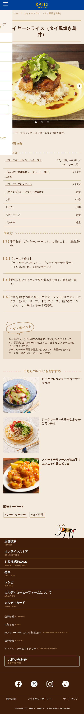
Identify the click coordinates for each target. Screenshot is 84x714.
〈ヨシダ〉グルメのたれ (18, 184)
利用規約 (11, 698)
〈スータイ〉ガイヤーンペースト (23, 160)
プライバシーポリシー (39, 698)
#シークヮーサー (15, 514)
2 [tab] (42, 122)
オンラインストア (42, 554)
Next (79, 86)
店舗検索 (42, 544)
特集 (42, 574)
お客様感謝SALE (42, 564)
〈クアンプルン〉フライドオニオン (24, 191)
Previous (4, 86)
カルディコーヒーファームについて (42, 595)
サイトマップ (70, 698)
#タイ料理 (37, 514)
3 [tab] (48, 122)
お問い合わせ (17, 661)
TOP (5, 13)
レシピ (15, 13)
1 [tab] (36, 122)
